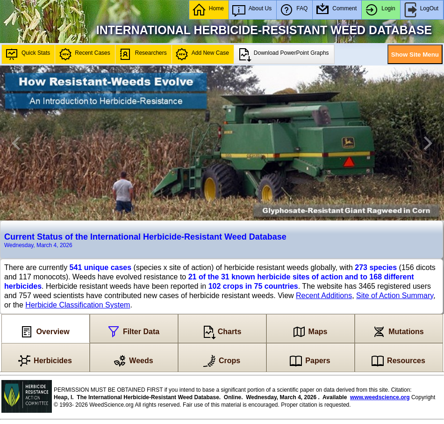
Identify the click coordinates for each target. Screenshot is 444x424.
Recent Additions (324, 296)
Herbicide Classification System (77, 305)
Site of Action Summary (394, 296)
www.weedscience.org (380, 397)
